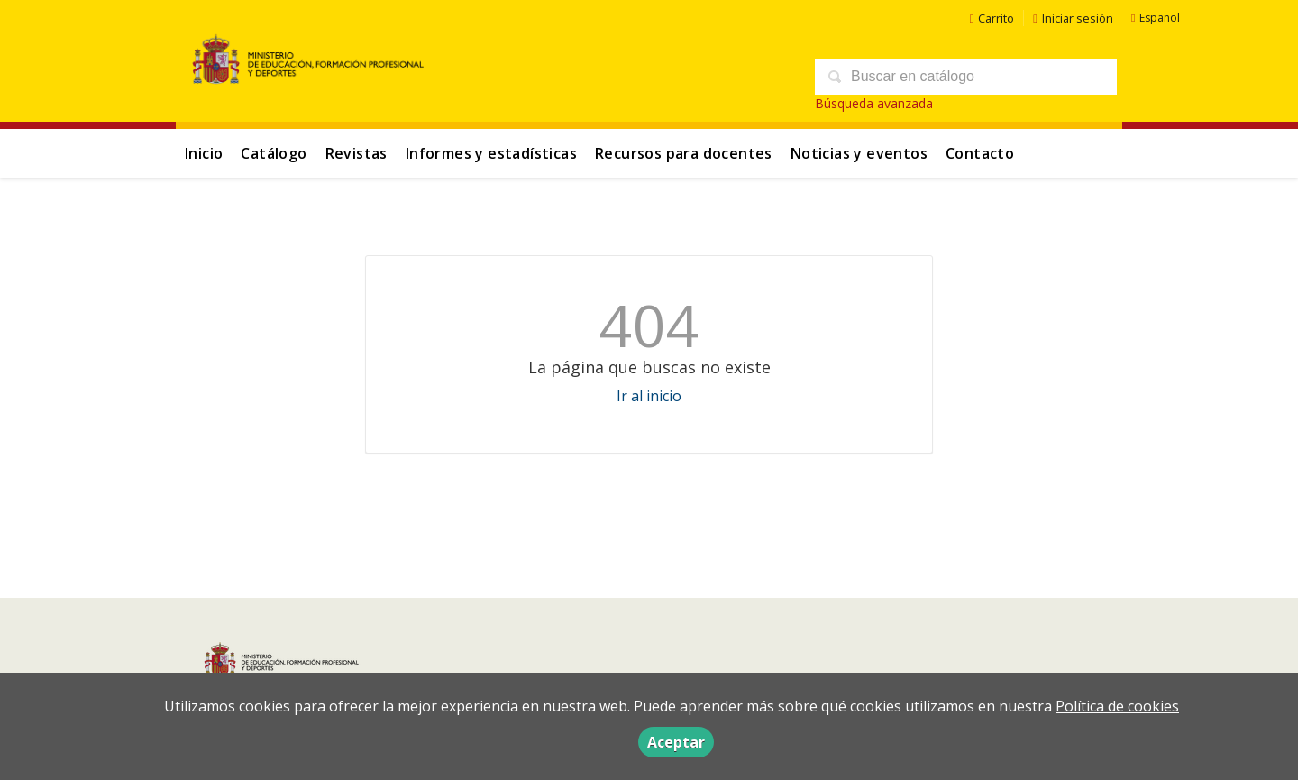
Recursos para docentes (683, 153)
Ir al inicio (649, 396)
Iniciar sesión (1073, 18)
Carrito (992, 18)
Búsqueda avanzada (874, 103)
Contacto (980, 153)
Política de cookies (1117, 706)
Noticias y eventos (859, 153)
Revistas (356, 153)
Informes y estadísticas (491, 153)
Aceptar (676, 742)
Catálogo (273, 153)
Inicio (204, 153)
